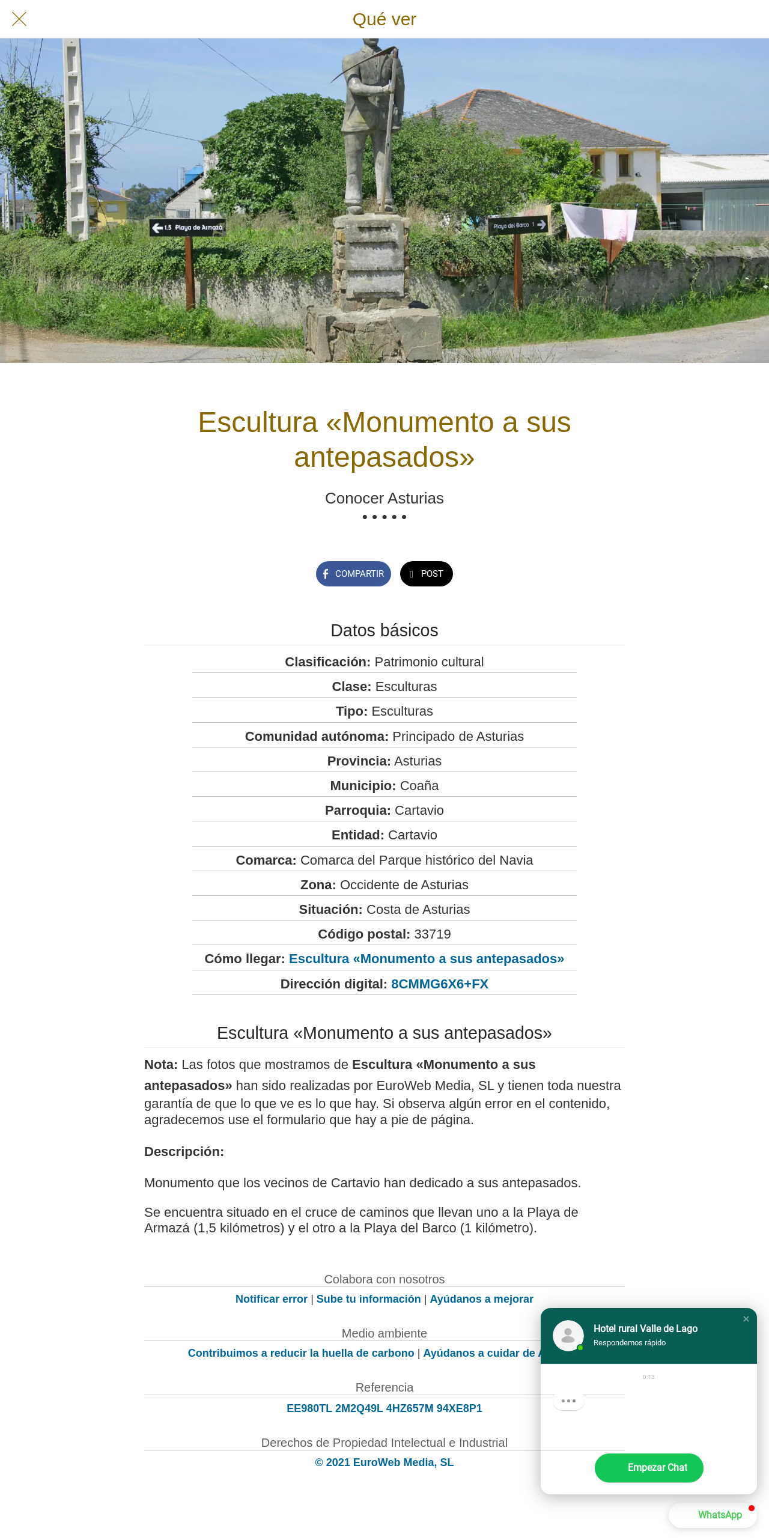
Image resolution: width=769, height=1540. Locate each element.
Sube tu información (369, 1299)
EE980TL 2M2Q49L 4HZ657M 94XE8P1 (384, 1408)
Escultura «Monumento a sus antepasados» (426, 958)
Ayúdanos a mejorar (481, 1299)
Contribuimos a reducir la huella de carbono (301, 1353)
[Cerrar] (19, 19)
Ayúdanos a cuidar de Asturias (503, 1353)
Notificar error (272, 1299)
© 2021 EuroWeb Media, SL (384, 1462)
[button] (746, 1319)
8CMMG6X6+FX (439, 983)
